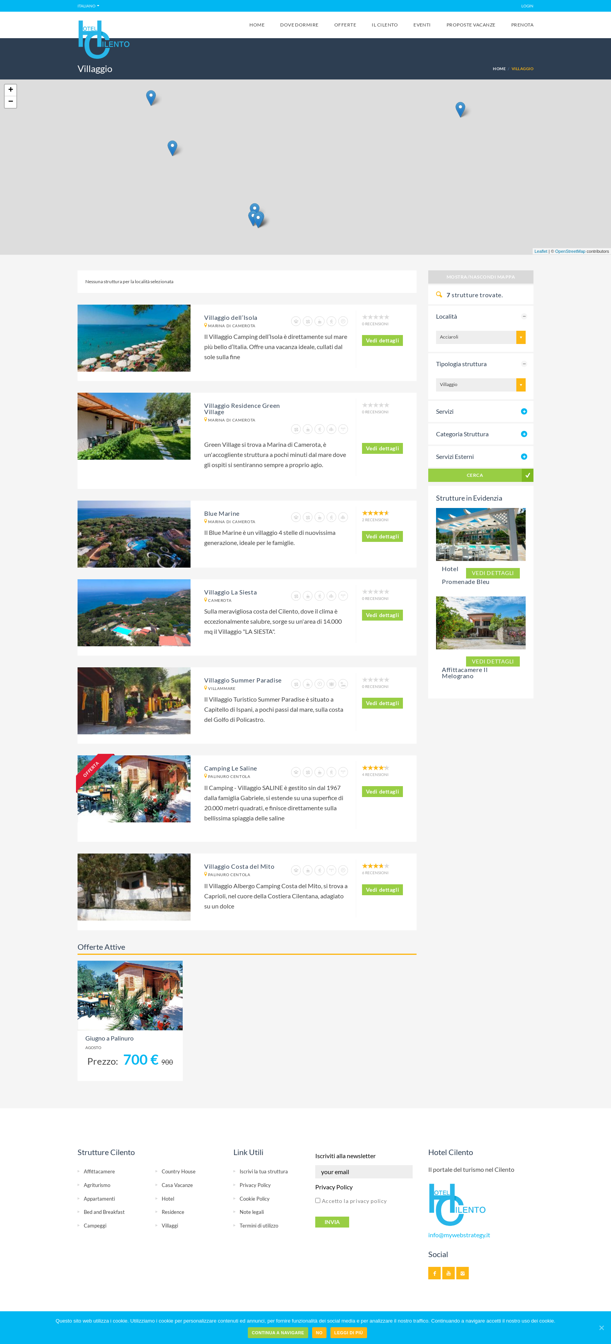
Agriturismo (97, 1185)
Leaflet (541, 251)
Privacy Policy (255, 1185)
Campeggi (95, 1225)
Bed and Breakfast (104, 1212)
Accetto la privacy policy (351, 1201)
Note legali (252, 1212)
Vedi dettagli (382, 340)
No (319, 1332)
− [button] (10, 102)
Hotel (168, 1199)
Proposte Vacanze (471, 25)
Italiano (86, 6)
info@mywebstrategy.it (459, 1234)
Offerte (345, 25)
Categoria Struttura (462, 433)
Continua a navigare (278, 1332)
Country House (179, 1171)
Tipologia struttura (461, 363)
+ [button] (10, 90)
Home (257, 25)
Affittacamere (99, 1171)
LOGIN (527, 6)
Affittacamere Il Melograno (464, 672)
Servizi (445, 411)
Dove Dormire (299, 25)
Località (446, 316)
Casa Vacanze (177, 1185)
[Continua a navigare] (601, 1328)
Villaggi (170, 1225)
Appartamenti (99, 1199)
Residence (173, 1212)
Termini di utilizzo (259, 1225)
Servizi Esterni (455, 456)
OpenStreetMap (570, 251)
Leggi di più (348, 1332)
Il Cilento (385, 25)
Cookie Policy (255, 1199)
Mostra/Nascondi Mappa (481, 277)
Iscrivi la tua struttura (264, 1171)
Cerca (475, 475)
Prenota (522, 25)
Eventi (422, 25)
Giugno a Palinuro (109, 1038)
